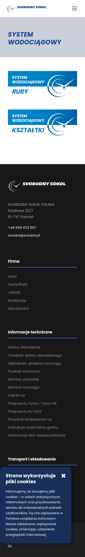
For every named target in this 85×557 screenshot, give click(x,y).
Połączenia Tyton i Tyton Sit (32, 403)
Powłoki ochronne (24, 371)
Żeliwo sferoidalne (24, 347)
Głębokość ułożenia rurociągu (35, 363)
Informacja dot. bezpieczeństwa (37, 435)
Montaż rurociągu (24, 387)
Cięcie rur (16, 395)
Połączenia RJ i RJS (25, 411)
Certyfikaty (17, 284)
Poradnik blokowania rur (30, 419)
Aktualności (18, 308)
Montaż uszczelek (23, 379)
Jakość (14, 292)
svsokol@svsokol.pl (24, 235)
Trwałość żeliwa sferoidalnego (35, 355)
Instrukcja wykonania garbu (33, 427)
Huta (12, 276)
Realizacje (17, 300)
